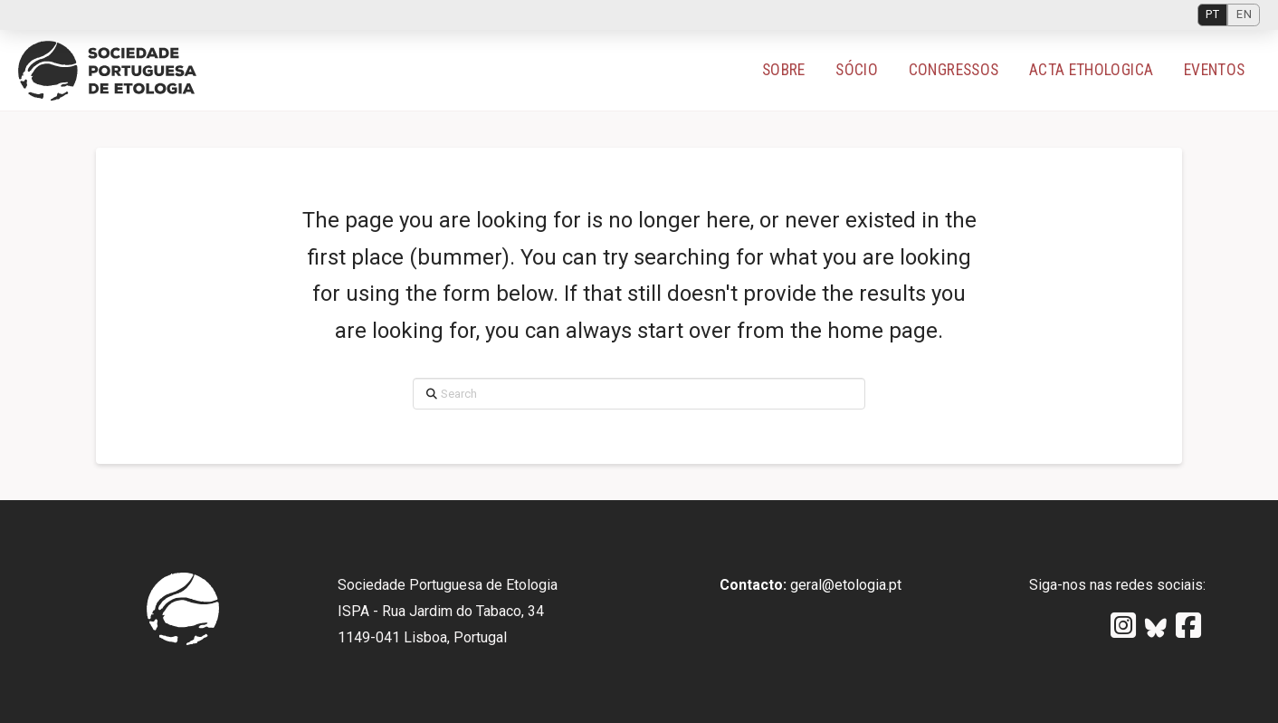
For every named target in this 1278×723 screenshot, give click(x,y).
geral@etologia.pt (845, 584)
